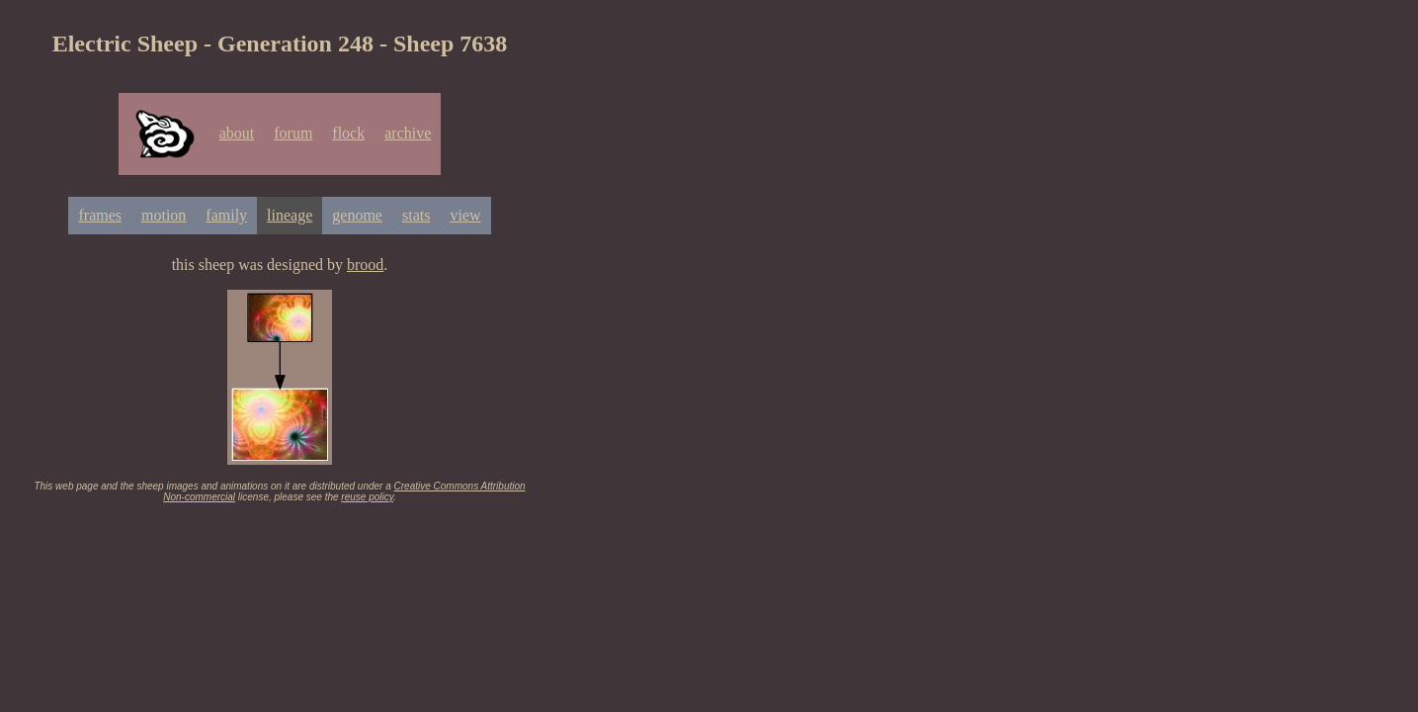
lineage (289, 215)
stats (416, 215)
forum (293, 133)
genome (357, 215)
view (465, 215)
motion (163, 215)
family (226, 215)
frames (100, 215)
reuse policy (367, 496)
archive (407, 133)
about (237, 133)
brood (365, 264)
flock (348, 133)
